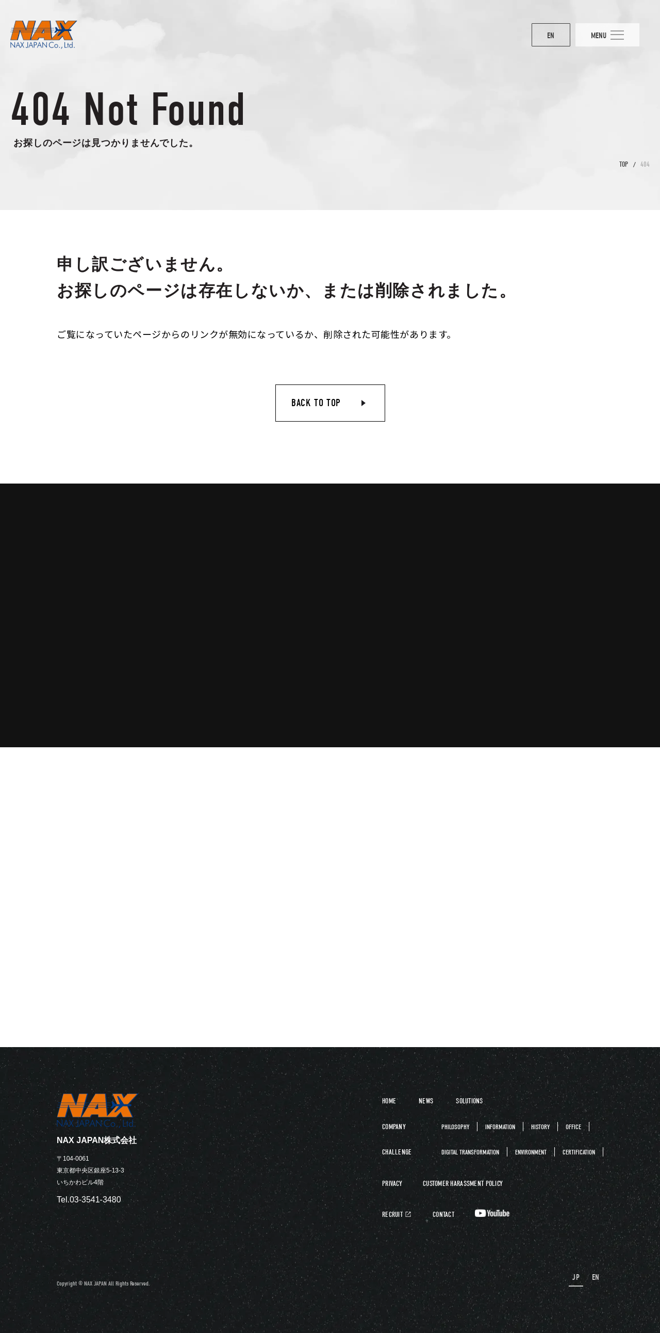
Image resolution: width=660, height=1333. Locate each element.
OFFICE (573, 1127)
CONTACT (443, 1214)
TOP (623, 164)
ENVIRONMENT (531, 1152)
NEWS (426, 1101)
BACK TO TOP (316, 403)
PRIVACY (392, 1183)
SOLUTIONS (469, 1101)
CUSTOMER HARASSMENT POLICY (463, 1183)
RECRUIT (392, 1214)
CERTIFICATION (579, 1152)
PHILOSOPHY (455, 1127)
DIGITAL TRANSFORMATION (470, 1152)
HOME (389, 1101)
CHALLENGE (397, 1152)
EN (533, 36)
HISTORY (540, 1127)
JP (578, 1277)
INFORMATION (500, 1127)
